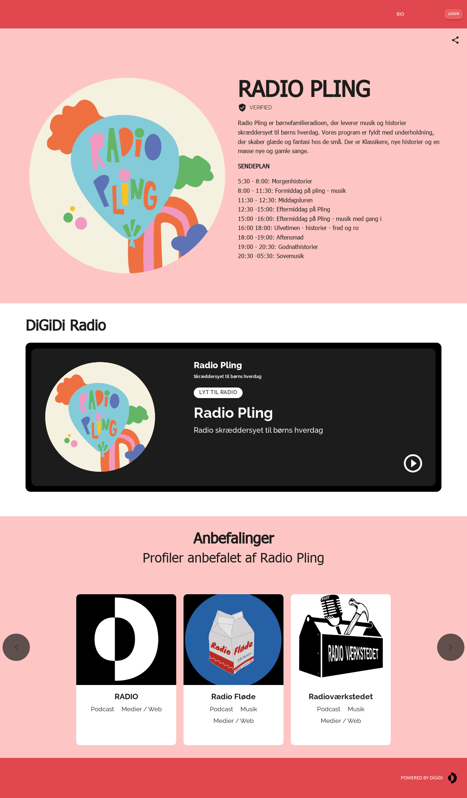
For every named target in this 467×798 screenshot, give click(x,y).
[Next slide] (450, 647)
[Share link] (455, 40)
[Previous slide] (16, 647)
